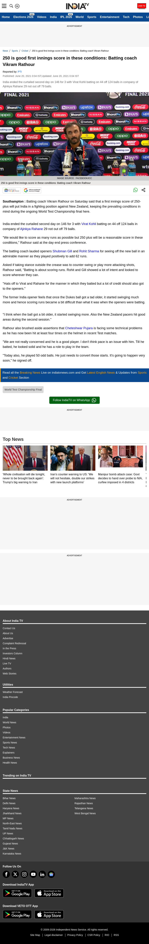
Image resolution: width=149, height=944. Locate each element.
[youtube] (33, 874)
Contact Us (9, 628)
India (53, 17)
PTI (20, 71)
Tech (126, 17)
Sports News (10, 742)
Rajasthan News (83, 803)
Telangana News (83, 808)
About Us (8, 633)
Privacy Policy (75, 935)
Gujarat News (10, 843)
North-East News (12, 823)
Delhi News (9, 803)
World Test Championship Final (23, 389)
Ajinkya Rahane (31, 229)
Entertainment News (14, 737)
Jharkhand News (12, 813)
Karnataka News (12, 853)
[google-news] (51, 874)
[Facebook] (6, 874)
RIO (107, 935)
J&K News (8, 848)
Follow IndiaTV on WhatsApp (74, 400)
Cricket (25, 51)
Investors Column (12, 653)
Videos (41, 17)
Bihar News (9, 798)
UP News (8, 833)
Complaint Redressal (14, 643)
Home (6, 17)
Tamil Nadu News (12, 828)
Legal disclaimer (54, 935)
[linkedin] (42, 874)
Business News (11, 757)
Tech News (9, 747)
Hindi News (9, 658)
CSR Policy (93, 935)
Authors (7, 668)
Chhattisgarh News (13, 838)
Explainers (8, 752)
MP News (8, 818)
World (80, 17)
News (5, 51)
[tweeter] (15, 874)
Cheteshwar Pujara (79, 328)
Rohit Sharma (89, 251)
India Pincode (10, 697)
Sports (91, 17)
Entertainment (109, 17)
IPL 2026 (66, 17)
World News (9, 722)
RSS (116, 935)
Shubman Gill (62, 251)
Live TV (7, 663)
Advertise (8, 638)
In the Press (9, 648)
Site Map (35, 935)
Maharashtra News (85, 798)
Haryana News (11, 808)
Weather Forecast (13, 692)
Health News (10, 762)
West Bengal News (85, 813)
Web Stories (9, 673)
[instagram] (24, 874)
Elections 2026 (23, 17)
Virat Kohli (88, 224)
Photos (138, 17)
